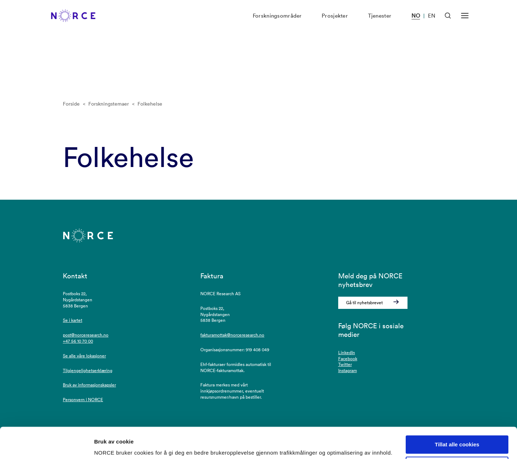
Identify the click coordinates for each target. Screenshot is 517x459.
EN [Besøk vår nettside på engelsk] (431, 23)
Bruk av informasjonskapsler (89, 385)
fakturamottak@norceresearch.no (232, 335)
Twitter (345, 364)
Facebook (347, 359)
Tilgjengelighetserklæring (87, 370)
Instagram (347, 370)
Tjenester (380, 23)
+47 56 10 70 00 (78, 341)
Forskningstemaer (108, 104)
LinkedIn (346, 352)
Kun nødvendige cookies (457, 438)
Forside (71, 104)
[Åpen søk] (448, 23)
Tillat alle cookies (457, 417)
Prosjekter (335, 23)
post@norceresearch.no (85, 335)
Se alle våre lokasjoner (84, 356)
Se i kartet (72, 320)
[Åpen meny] (465, 23)
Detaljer (104, 445)
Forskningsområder (277, 23)
